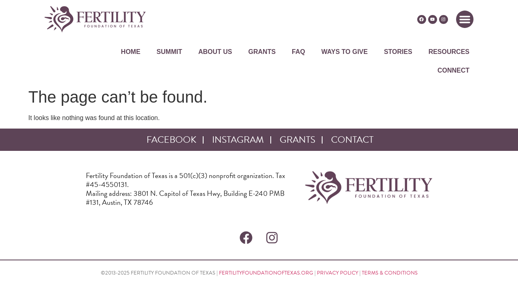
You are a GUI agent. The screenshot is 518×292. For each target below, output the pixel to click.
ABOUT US (215, 51)
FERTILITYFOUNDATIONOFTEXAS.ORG (266, 273)
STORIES (398, 51)
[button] (465, 19)
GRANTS (262, 51)
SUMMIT (169, 51)
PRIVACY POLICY (337, 273)
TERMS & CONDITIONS (390, 273)
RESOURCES (449, 51)
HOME (130, 51)
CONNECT (453, 70)
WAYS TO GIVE (344, 51)
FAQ (298, 51)
